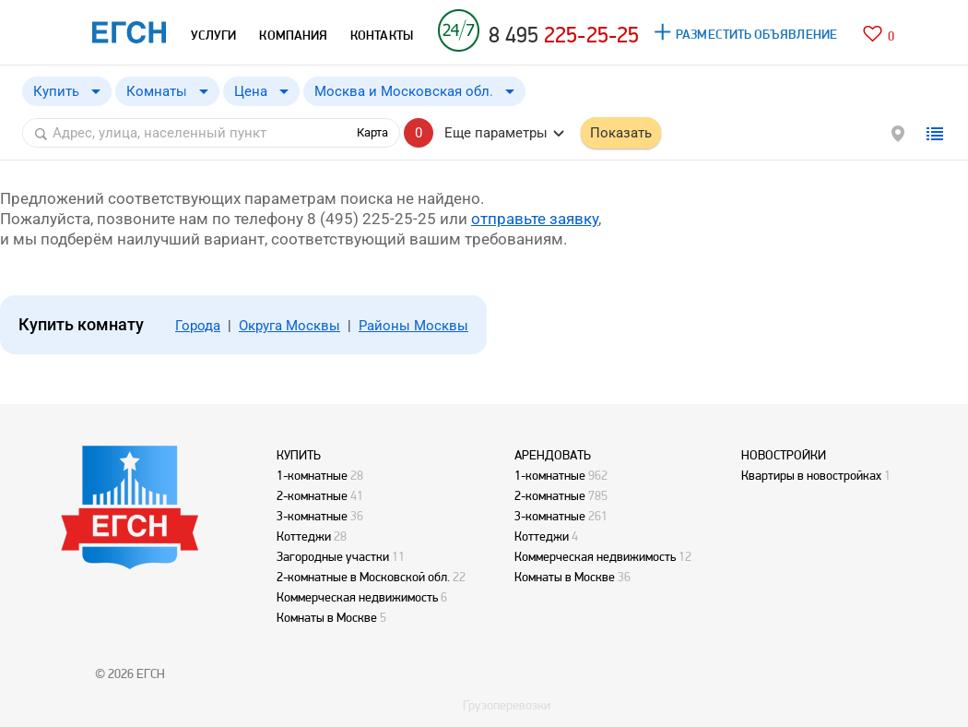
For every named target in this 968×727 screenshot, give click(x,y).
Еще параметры (496, 133)
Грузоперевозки (506, 704)
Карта (372, 132)
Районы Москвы (413, 325)
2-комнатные (312, 495)
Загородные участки (333, 556)
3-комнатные (312, 515)
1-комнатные (312, 475)
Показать (621, 133)
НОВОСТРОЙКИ (783, 454)
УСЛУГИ (213, 35)
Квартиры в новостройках (811, 475)
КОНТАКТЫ (381, 35)
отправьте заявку (534, 218)
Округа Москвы (289, 325)
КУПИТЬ (299, 454)
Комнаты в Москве (327, 617)
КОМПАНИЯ (293, 35)
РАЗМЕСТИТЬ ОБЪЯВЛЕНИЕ (756, 34)
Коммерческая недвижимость (357, 597)
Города (197, 325)
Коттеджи (304, 536)
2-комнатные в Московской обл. (363, 576)
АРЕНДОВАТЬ (552, 454)
